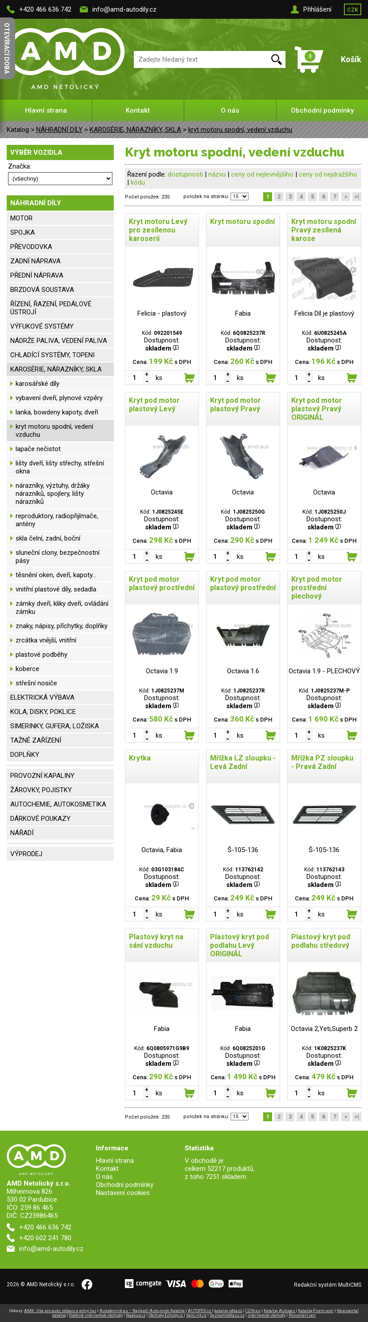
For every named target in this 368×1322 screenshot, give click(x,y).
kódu (138, 182)
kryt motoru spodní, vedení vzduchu (240, 130)
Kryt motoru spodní (242, 221)
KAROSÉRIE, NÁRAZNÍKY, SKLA (135, 130)
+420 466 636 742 (45, 9)
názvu (217, 174)
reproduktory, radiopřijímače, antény (57, 520)
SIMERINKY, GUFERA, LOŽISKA (54, 726)
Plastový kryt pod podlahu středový (320, 941)
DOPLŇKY (24, 755)
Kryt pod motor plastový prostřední (161, 583)
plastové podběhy (41, 654)
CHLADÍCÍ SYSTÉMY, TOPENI (52, 355)
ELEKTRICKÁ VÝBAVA (42, 697)
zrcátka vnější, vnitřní (46, 640)
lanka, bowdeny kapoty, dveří (57, 412)
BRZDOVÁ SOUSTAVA (42, 290)
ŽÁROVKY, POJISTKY (41, 790)
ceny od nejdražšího (328, 174)
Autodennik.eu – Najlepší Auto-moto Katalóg (142, 1311)
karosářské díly (37, 384)
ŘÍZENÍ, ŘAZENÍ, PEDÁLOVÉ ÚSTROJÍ (50, 308)
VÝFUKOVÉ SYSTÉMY (42, 326)
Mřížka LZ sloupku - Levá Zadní (243, 762)
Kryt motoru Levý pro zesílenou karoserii (158, 230)
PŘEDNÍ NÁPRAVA (36, 275)
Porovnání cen (302, 1315)
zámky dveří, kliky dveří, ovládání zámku (62, 608)
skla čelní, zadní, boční (48, 538)
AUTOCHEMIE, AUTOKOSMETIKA (58, 804)
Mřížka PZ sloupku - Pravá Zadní (322, 762)
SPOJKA (22, 232)
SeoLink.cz (196, 1315)
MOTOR (21, 218)
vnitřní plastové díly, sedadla (56, 589)
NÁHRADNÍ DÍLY (59, 130)
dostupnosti (185, 174)
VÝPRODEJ (26, 854)
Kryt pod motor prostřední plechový (316, 587)
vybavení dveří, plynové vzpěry (59, 398)
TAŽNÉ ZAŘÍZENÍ (35, 740)
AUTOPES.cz (200, 1311)
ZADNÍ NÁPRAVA (35, 261)
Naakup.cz (135, 1315)
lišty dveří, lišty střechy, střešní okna (60, 467)
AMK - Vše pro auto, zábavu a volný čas (60, 1311)
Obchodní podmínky (322, 110)
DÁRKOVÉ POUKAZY (40, 819)
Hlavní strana (46, 110)
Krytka (140, 758)
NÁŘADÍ (21, 833)
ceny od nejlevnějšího (262, 174)
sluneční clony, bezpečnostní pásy (57, 557)
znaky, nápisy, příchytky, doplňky (62, 626)
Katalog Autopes (280, 1311)
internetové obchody (266, 1315)
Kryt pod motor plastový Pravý (235, 404)
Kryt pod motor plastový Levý (154, 404)
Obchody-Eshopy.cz (166, 1315)
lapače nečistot (38, 449)
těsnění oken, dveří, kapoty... (56, 575)
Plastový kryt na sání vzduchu (156, 941)
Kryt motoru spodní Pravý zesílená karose (323, 230)
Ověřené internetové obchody (96, 1315)
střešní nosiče (36, 683)
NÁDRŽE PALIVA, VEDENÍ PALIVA (58, 341)
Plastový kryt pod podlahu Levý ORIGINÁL (239, 945)
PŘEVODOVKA (31, 247)
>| (357, 197)
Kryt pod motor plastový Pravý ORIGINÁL (316, 409)
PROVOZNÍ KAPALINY (42, 776)
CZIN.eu (252, 1311)
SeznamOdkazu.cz (227, 1315)
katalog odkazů (228, 1311)
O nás (230, 110)
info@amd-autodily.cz (124, 9)
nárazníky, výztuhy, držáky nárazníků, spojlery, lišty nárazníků (53, 493)
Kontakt (138, 110)
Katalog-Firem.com (316, 1311)
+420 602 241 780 (45, 1238)
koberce (27, 669)
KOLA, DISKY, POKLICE (43, 712)
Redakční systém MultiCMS (327, 1285)
